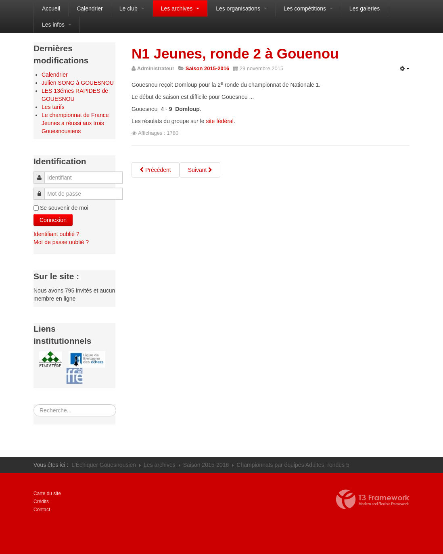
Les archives (180, 8)
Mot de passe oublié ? (61, 242)
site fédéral (219, 121)
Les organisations (241, 8)
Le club (131, 8)
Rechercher (33, 404)
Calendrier (90, 8)
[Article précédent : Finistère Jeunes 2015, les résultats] (156, 170)
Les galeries (364, 8)
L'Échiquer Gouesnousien (103, 465)
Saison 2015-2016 (206, 465)
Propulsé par (373, 499)
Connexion (53, 220)
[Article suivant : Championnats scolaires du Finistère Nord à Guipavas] (200, 170)
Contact (41, 509)
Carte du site (47, 493)
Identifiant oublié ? (56, 234)
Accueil (51, 8)
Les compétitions (308, 8)
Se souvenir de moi (64, 208)
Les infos (56, 24)
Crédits (41, 501)
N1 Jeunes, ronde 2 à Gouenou (235, 53)
